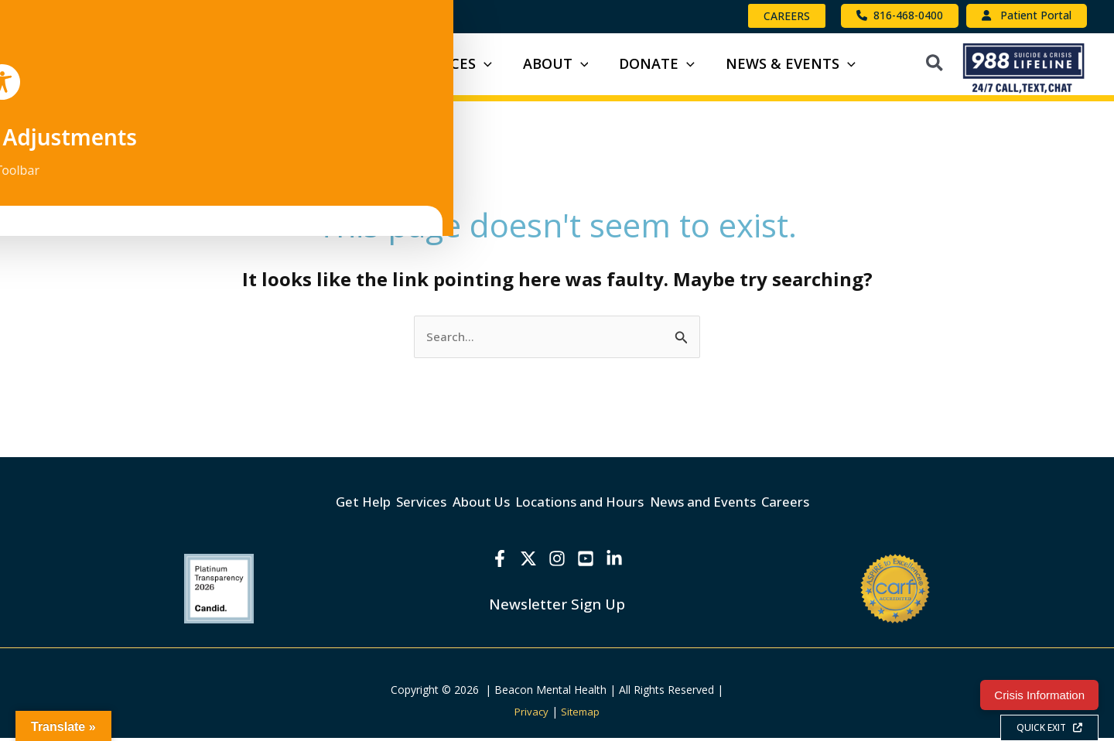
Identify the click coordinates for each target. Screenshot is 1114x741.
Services (387, 509)
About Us (467, 509)
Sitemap (581, 714)
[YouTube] (589, 561)
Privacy (530, 714)
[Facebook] (492, 561)
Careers (841, 509)
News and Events (737, 509)
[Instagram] (557, 561)
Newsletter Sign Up (557, 606)
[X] (524, 561)
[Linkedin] (621, 561)
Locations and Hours (590, 509)
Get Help (308, 509)
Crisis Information (1039, 695)
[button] (786, 16)
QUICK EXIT (1049, 727)
